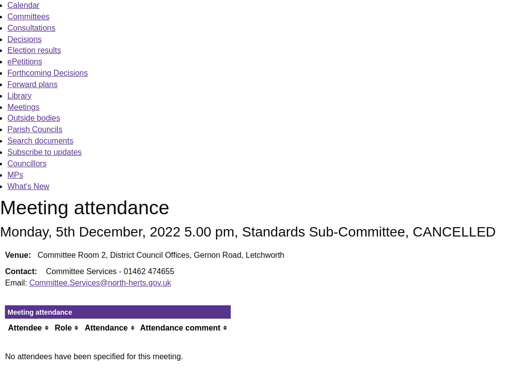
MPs (15, 175)
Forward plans (32, 84)
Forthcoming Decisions (47, 73)
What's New (28, 186)
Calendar (23, 5)
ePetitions (24, 61)
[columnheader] (28, 327)
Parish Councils (34, 129)
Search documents (40, 141)
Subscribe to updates (44, 152)
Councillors (26, 163)
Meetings (23, 107)
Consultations (31, 28)
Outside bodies (33, 118)
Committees (28, 16)
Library (19, 96)
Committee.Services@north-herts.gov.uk (100, 283)
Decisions (24, 39)
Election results (34, 50)
